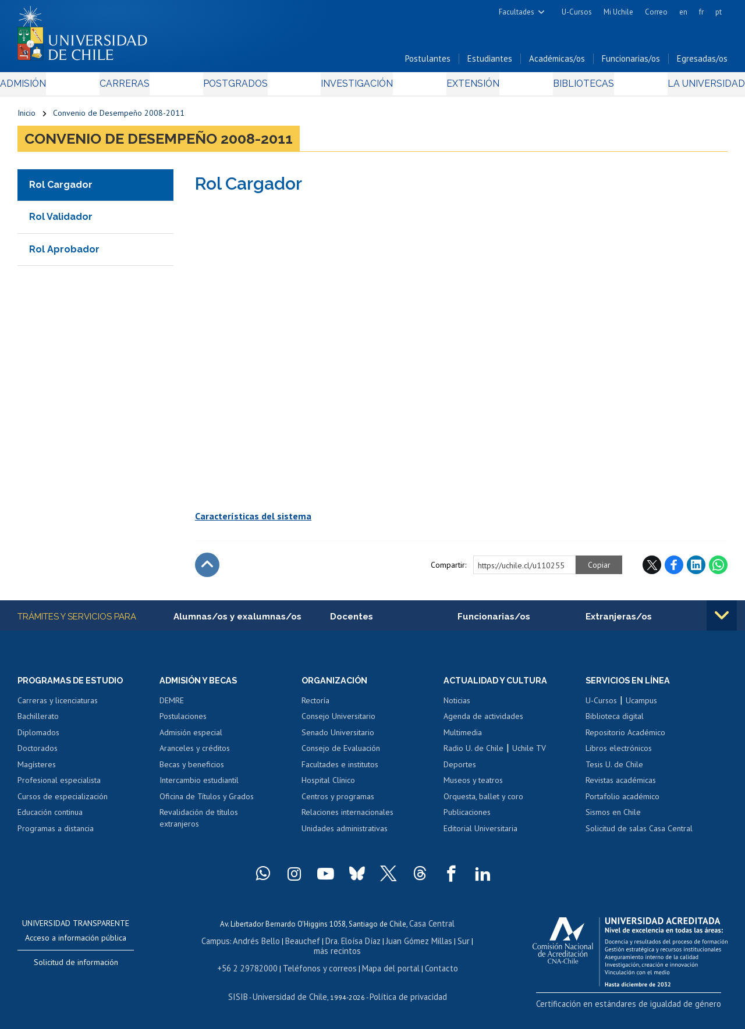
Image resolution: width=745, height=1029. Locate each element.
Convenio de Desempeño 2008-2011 (119, 117)
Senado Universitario (337, 738)
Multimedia (463, 738)
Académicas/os (557, 63)
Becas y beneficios (191, 770)
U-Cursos (577, 12)
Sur (446, 945)
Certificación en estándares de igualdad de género (646, 1008)
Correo (656, 12)
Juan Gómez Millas (405, 945)
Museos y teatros (473, 786)
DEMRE (171, 706)
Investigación (354, 88)
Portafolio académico (622, 802)
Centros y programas (337, 802)
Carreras (136, 88)
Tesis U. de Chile (614, 770)
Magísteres (36, 770)
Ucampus (641, 706)
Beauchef (297, 945)
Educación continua (50, 818)
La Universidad (684, 88)
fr (701, 12)
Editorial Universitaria (480, 834)
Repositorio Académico (625, 738)
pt (718, 12)
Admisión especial (190, 738)
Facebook (674, 569)
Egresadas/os (702, 63)
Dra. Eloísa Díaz (343, 945)
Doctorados (37, 754)
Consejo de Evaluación (340, 754)
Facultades (516, 12)
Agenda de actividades (483, 722)
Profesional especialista (59, 786)
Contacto (430, 970)
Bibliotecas (568, 88)
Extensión (465, 88)
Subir (207, 569)
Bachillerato (38, 722)
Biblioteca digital (615, 722)
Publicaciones (467, 818)
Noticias (457, 706)
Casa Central (432, 929)
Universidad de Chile (292, 997)
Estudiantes (489, 63)
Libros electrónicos (619, 754)
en (683, 12)
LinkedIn (696, 569)
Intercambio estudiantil (199, 786)
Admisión (43, 88)
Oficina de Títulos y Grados (206, 802)
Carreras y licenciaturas (57, 706)
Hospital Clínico (328, 786)
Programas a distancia (55, 834)
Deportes (460, 770)
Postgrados (239, 88)
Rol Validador (61, 221)
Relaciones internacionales (347, 818)
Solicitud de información (76, 968)
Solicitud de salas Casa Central (639, 834)
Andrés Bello (255, 945)
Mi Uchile (618, 12)
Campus (217, 945)
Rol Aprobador (64, 253)
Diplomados (38, 738)
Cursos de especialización (62, 802)
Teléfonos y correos (320, 970)
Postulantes (427, 63)
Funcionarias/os (631, 63)
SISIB (246, 997)
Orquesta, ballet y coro (483, 802)
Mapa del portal (384, 970)
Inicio (26, 117)
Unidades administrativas (344, 834)
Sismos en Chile (613, 818)
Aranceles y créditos (194, 754)
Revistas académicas (621, 786)
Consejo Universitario (338, 722)
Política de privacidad (402, 997)
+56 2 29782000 (255, 970)
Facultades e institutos (339, 770)
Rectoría (315, 706)
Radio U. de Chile (473, 754)
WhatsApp (718, 569)
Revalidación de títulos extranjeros (198, 824)
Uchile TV (529, 754)
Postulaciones (183, 722)
